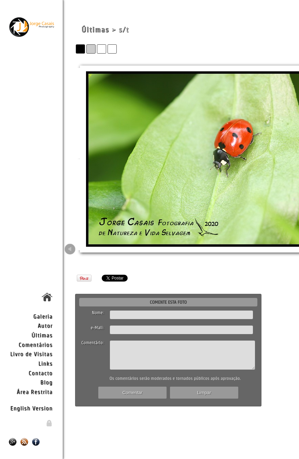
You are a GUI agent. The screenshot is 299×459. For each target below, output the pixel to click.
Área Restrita (35, 391)
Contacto (41, 373)
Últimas (42, 335)
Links (45, 363)
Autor (45, 325)
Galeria (43, 316)
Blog (46, 382)
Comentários (35, 344)
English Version (31, 408)
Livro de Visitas (31, 353)
